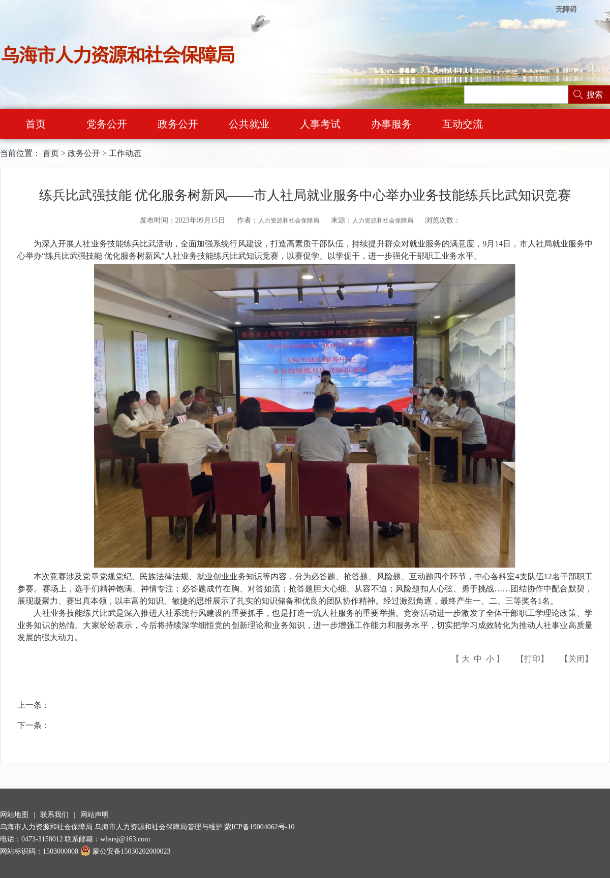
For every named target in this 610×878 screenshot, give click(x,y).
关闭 (576, 658)
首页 (35, 124)
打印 (532, 658)
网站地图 (14, 815)
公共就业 (249, 124)
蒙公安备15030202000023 (125, 851)
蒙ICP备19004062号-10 (259, 827)
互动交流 (462, 124)
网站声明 (94, 815)
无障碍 (566, 9)
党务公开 (106, 124)
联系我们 (54, 815)
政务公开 (178, 124)
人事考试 (320, 124)
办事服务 (391, 124)
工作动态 (125, 153)
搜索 (595, 94)
